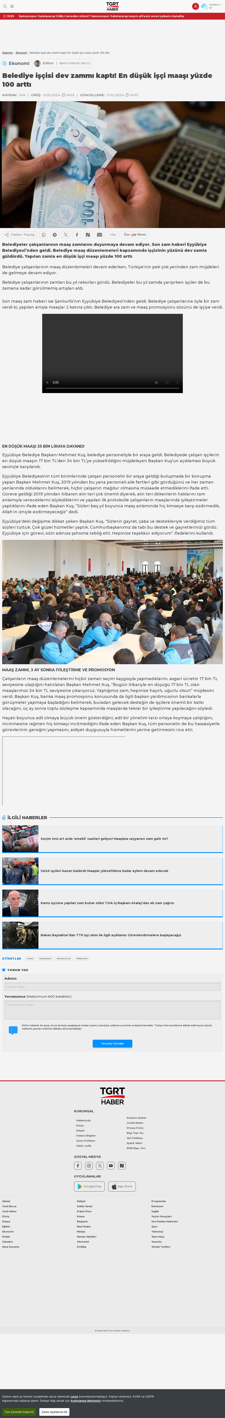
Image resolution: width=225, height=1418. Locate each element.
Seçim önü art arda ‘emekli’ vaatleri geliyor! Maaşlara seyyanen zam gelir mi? (104, 839)
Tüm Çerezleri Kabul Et (19, 1412)
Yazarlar (156, 1241)
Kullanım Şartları (136, 1117)
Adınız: (10, 978)
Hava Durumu (10, 1246)
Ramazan (157, 1206)
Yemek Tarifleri (160, 1246)
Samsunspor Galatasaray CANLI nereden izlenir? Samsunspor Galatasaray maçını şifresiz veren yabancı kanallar (102, 16)
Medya (81, 1231)
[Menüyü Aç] (12, 6)
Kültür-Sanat (84, 1206)
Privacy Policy (135, 1128)
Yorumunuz (38, 996)
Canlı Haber (9, 1211)
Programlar (158, 1201)
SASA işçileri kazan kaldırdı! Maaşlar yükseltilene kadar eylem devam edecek (104, 871)
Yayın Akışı (157, 1236)
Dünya (6, 1221)
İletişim (80, 1130)
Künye (80, 1125)
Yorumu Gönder (112, 1043)
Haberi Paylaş (20, 235)
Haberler (7, 52)
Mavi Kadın (84, 1226)
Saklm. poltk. (84, 1145)
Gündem (7, 1241)
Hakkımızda (83, 1120)
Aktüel (6, 1201)
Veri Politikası (135, 1138)
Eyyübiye (91, 301)
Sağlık (155, 1211)
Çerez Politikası (85, 1140)
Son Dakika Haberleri (164, 1221)
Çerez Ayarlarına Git (54, 1412)
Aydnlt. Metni (134, 1143)
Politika (81, 1246)
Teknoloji (157, 1231)
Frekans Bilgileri (86, 1135)
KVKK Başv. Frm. (136, 1148)
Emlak (6, 1236)
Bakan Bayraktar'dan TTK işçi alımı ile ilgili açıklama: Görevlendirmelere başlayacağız (111, 935)
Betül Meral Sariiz (74, 63)
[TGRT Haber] (112, 6)
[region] (112, 1403)
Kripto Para (84, 1211)
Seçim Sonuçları (161, 1216)
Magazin (82, 1221)
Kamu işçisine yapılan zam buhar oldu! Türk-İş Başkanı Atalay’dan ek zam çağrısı (107, 903)
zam (193, 267)
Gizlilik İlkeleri (135, 1123)
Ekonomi (21, 52)
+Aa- (113, 234)
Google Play (89, 1186)
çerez (74, 1396)
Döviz (5, 1216)
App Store (122, 1187)
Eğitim (6, 1226)
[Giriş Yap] (195, 6)
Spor (154, 1226)
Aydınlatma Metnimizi (86, 1400)
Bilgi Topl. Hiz (135, 1133)
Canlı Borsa (9, 1206)
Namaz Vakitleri (86, 1236)
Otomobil (83, 1241)
